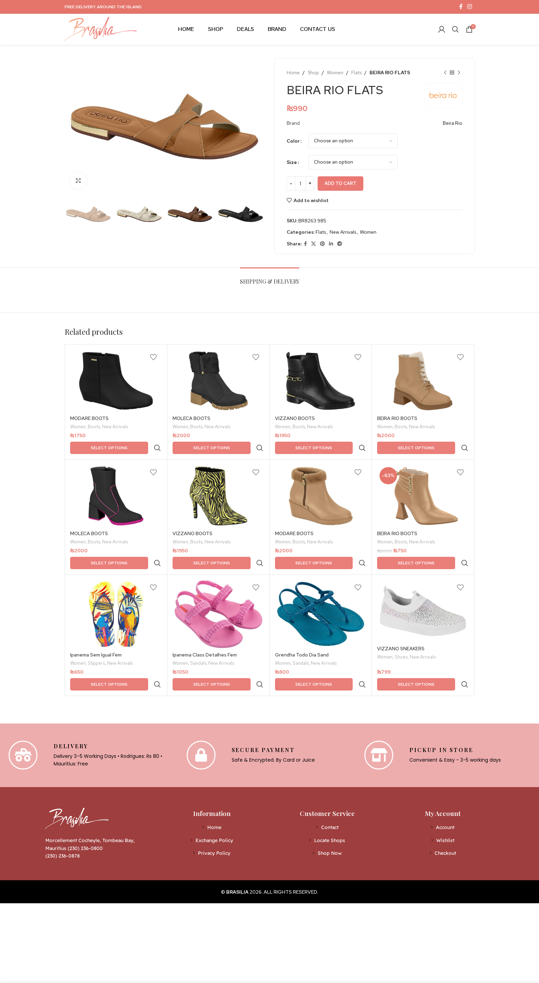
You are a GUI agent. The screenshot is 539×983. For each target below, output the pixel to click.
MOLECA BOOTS (191, 418)
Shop (313, 72)
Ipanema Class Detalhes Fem (205, 626)
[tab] (269, 277)
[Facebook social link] (461, 6)
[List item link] (212, 784)
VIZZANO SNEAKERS (401, 620)
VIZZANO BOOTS (295, 418)
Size (292, 162)
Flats (356, 72)
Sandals (198, 635)
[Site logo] (101, 28)
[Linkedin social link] (331, 243)
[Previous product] (445, 72)
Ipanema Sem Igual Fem (96, 626)
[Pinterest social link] (322, 243)
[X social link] (313, 243)
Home (293, 72)
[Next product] (458, 72)
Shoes (401, 629)
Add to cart (340, 183)
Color (293, 141)
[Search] (455, 29)
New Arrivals (343, 232)
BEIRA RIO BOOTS (397, 418)
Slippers (96, 635)
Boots (94, 427)
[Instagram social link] (469, 6)
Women (335, 72)
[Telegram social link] (339, 243)
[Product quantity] (300, 183)
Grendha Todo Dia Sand (302, 626)
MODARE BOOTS (89, 418)
